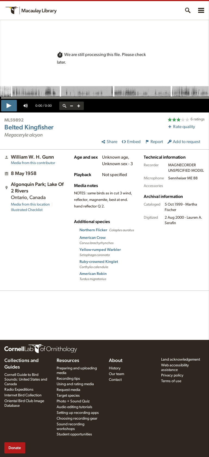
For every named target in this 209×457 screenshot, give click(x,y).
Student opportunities (74, 434)
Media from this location (30, 204)
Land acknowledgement (180, 359)
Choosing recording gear (77, 418)
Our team (116, 374)
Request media (68, 390)
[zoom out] (72, 106)
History (115, 368)
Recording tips (68, 379)
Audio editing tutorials (74, 407)
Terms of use (171, 381)
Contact (115, 380)
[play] (9, 105)
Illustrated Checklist (26, 210)
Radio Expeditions (18, 389)
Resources (68, 360)
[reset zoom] (64, 106)
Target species (68, 395)
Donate (14, 448)
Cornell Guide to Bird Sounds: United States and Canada (25, 379)
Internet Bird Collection (23, 395)
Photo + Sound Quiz (73, 401)
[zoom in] (79, 106)
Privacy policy (172, 375)
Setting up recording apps (78, 413)
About (115, 360)
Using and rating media (75, 384)
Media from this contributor (33, 163)
